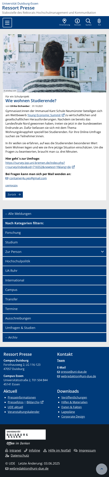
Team (61, 360)
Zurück (12, 194)
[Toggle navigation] (7, 22)
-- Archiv (11, 337)
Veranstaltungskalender (24, 412)
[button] (77, 22)
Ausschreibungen (18, 318)
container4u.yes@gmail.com (28, 178)
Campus (11, 290)
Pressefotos (16, 402)
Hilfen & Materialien (74, 402)
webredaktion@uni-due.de (78, 376)
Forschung (13, 232)
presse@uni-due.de (74, 372)
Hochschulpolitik (17, 261)
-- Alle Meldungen (18, 214)
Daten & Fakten (71, 407)
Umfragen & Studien (20, 328)
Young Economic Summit (44, 115)
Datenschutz (17, 455)
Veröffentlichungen (74, 397)
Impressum (85, 450)
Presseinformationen (22, 397)
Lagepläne (68, 412)
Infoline (32, 450)
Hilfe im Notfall (57, 450)
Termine (11, 309)
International (14, 280)
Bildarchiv (33, 402)
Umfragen (11, 185)
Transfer (11, 299)
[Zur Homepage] (54, 3)
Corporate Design (73, 416)
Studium (11, 242)
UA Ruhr (11, 270)
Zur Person (13, 252)
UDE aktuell (15, 407)
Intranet (13, 450)
